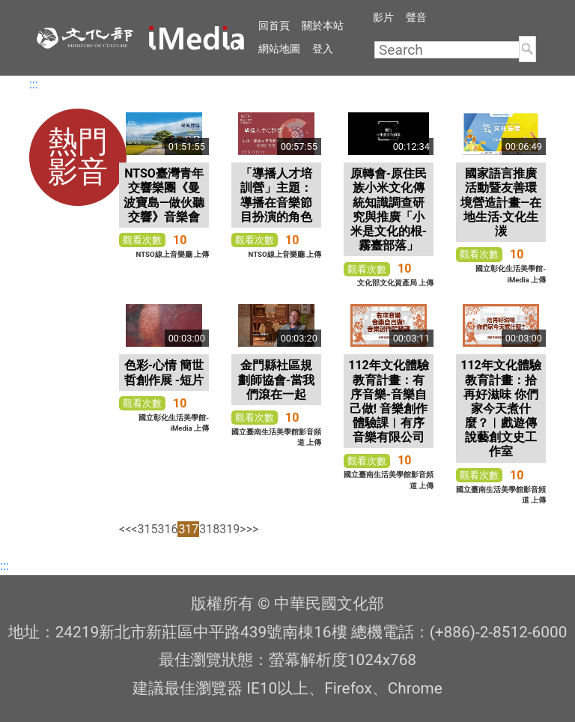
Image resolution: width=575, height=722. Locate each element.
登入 (322, 49)
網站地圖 (279, 49)
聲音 (416, 17)
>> (252, 529)
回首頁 (274, 25)
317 (188, 529)
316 (167, 529)
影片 (383, 17)
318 (209, 529)
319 (229, 529)
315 (147, 529)
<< (125, 529)
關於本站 (323, 25)
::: (33, 84)
